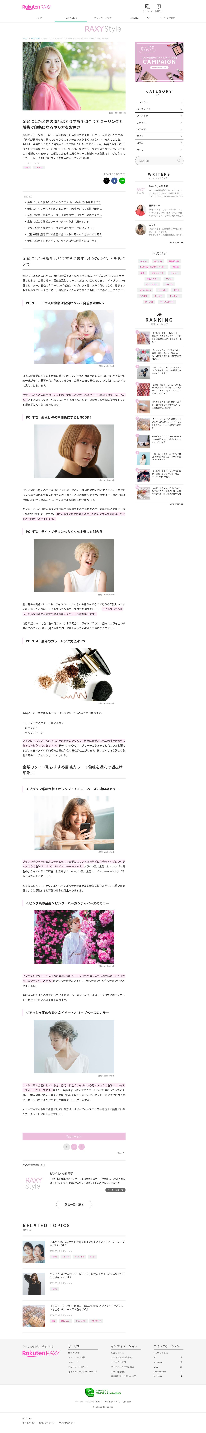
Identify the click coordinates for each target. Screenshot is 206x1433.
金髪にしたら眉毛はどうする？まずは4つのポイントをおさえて (64, 202)
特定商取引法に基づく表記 (123, 1376)
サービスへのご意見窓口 (122, 1367)
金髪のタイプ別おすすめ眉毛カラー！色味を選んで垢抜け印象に (64, 208)
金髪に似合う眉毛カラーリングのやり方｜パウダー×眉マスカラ (64, 215)
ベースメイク (143, 109)
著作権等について (112, 1401)
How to (26, 167)
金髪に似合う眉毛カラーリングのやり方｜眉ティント (58, 221)
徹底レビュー (65, 1321)
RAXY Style (71, 18)
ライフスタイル (167, 301)
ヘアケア (141, 129)
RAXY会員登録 (161, 1353)
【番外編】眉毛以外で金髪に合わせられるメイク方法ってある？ (64, 234)
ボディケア (142, 122)
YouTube (158, 1376)
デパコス (143, 295)
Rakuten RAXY (37, 7)
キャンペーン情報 (103, 18)
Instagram (158, 1362)
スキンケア (142, 102)
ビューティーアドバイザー (80, 1371)
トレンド (65, 1257)
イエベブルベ (96, 1321)
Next (120, 1152)
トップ (38, 18)
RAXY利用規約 (118, 1371)
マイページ (73, 1362)
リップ (169, 278)
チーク (92, 1257)
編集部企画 (174, 261)
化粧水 (176, 290)
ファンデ (158, 295)
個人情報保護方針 (93, 1401)
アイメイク (35, 163)
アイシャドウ (79, 1257)
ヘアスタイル (152, 284)
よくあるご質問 (167, 18)
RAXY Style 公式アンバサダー (152, 267)
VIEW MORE (176, 242)
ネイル (140, 136)
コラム (140, 142)
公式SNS (134, 18)
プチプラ (169, 284)
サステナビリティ (67, 1423)
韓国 (53, 1321)
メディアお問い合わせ (121, 1357)
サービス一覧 (28, 1423)
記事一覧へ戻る (74, 1204)
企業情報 (79, 1401)
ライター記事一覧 (115, 1190)
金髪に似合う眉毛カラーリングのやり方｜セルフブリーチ (60, 228)
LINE (156, 1367)
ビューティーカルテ (77, 1367)
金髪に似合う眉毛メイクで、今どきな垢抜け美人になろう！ (62, 241)
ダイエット (174, 295)
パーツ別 (162, 290)
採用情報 (127, 1401)
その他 (140, 149)
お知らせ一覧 (117, 1353)
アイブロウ (39, 167)
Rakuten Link (160, 1371)
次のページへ (74, 1136)
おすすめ (158, 261)
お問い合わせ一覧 (46, 1423)
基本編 (176, 267)
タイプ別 (149, 301)
